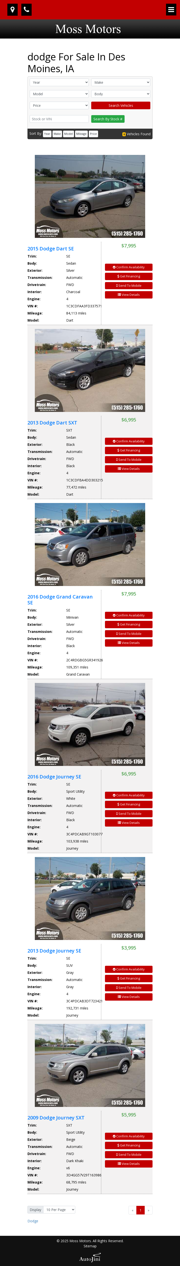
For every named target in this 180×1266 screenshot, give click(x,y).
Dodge (32, 1221)
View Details (129, 294)
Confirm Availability (129, 267)
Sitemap (90, 1246)
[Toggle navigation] (171, 9)
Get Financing (128, 276)
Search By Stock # (107, 119)
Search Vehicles (121, 105)
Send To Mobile (128, 285)
